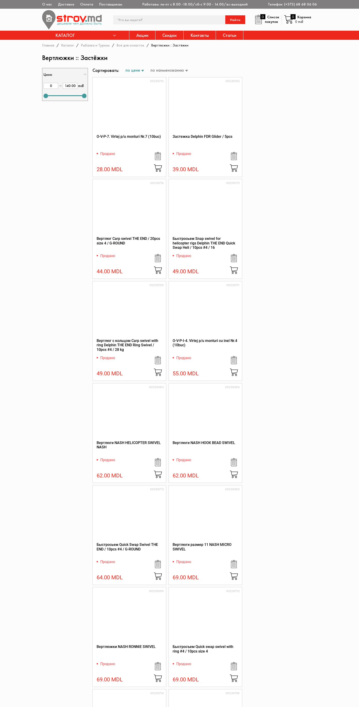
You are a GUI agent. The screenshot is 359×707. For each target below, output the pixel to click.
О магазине (213, 655)
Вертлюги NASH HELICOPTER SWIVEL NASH (228, 247)
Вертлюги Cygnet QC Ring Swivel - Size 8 (231, 452)
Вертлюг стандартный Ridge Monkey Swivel (116, 557)
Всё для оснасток (131, 45)
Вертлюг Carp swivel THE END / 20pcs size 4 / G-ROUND (231, 142)
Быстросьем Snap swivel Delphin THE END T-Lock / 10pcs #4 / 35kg (118, 455)
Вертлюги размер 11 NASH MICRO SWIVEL (172, 348)
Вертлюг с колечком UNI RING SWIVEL (175, 557)
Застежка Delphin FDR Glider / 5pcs (173, 140)
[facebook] (45, 699)
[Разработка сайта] (310, 698)
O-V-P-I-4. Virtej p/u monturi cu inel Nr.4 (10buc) (176, 244)
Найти (236, 19)
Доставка (66, 4)
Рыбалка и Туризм (95, 45)
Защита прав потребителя (226, 671)
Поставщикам (110, 4)
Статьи (229, 35)
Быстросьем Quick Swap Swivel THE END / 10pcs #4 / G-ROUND (119, 351)
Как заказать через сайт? (225, 677)
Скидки (169, 35)
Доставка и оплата (220, 683)
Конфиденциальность (281, 661)
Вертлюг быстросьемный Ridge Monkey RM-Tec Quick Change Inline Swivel (232, 559)
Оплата (86, 4)
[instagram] (71, 699)
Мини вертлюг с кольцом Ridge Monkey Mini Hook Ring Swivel (289, 559)
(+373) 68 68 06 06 (300, 4)
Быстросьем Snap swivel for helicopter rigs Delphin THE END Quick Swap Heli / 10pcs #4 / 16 (289, 145)
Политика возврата (279, 667)
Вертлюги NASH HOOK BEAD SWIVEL (286, 244)
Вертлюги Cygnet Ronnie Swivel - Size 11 (288, 452)
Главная (48, 45)
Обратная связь (276, 673)
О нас (47, 4)
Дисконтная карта (278, 655)
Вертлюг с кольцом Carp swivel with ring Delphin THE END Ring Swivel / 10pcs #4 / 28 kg (118, 249)
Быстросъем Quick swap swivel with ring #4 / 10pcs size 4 (289, 351)
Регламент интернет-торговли (221, 663)
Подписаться (302, 633)
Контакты (199, 35)
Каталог (67, 45)
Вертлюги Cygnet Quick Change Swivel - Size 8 (173, 452)
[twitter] (58, 699)
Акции (142, 35)
